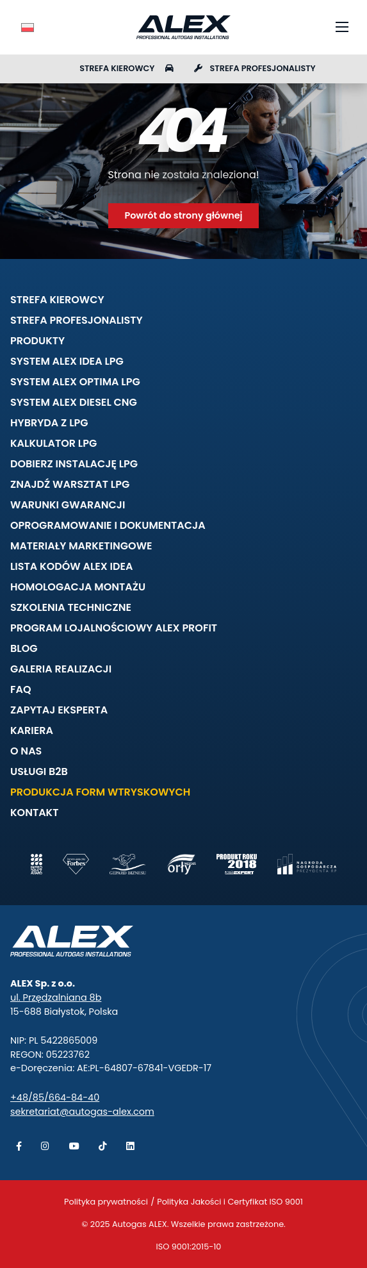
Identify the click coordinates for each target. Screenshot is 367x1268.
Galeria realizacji (60, 669)
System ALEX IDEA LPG (67, 361)
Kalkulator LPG (53, 443)
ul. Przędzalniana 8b (55, 997)
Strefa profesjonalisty (255, 68)
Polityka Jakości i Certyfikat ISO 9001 (230, 1201)
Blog (23, 648)
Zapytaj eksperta (59, 710)
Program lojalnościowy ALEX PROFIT (113, 628)
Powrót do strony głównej (183, 215)
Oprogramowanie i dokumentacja (108, 525)
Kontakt (34, 812)
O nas (26, 751)
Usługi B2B (39, 771)
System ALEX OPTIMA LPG (75, 381)
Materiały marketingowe (81, 545)
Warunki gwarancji (67, 504)
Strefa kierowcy (126, 68)
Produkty (37, 340)
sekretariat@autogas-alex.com (82, 1111)
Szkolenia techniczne (70, 607)
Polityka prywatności (106, 1201)
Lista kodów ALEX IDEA (71, 566)
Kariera (31, 730)
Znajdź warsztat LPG (69, 484)
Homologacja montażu (77, 587)
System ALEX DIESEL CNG (73, 402)
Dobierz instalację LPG (74, 463)
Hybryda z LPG (49, 422)
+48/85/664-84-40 (54, 1097)
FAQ (20, 689)
